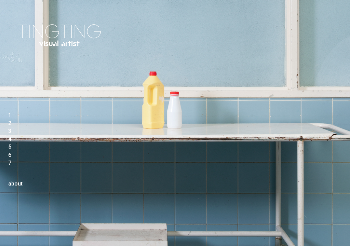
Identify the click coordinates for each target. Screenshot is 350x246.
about (15, 183)
